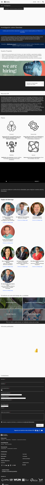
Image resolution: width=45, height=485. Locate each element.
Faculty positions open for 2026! (35, 84)
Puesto (2, 396)
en (25, 453)
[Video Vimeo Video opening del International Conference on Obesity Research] (22, 172)
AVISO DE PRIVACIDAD (29, 410)
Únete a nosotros (5, 449)
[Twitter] (4, 453)
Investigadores (8, 432)
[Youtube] (8, 453)
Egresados (3, 444)
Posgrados (14, 428)
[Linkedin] (6, 453)
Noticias (3, 447)
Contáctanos (5, 458)
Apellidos (3, 372)
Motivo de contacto (5, 400)
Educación (4, 426)
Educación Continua (21, 428)
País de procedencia (5, 381)
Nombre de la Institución (6, 388)
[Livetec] (14, 454)
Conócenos (4, 440)
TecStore (24, 442)
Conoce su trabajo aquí (8, 222)
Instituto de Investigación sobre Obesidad (16, 8)
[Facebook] (2, 453)
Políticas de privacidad (18, 482)
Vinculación (4, 435)
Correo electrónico (5, 376)
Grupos (2, 432)
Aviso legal (10, 482)
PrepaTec (3, 428)
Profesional (8, 428)
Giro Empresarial (4, 392)
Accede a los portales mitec (9, 460)
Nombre (3, 367)
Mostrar (5, 303)
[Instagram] (10, 453)
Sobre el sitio (34, 482)
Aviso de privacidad (27, 482)
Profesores (3, 442)
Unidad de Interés (5, 385)
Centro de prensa (26, 447)
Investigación (7, 5)
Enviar (39, 413)
